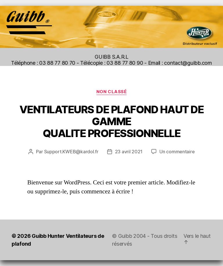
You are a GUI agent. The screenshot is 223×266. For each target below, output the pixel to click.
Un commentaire (177, 151)
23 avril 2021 (129, 151)
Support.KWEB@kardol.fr (71, 151)
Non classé (111, 91)
